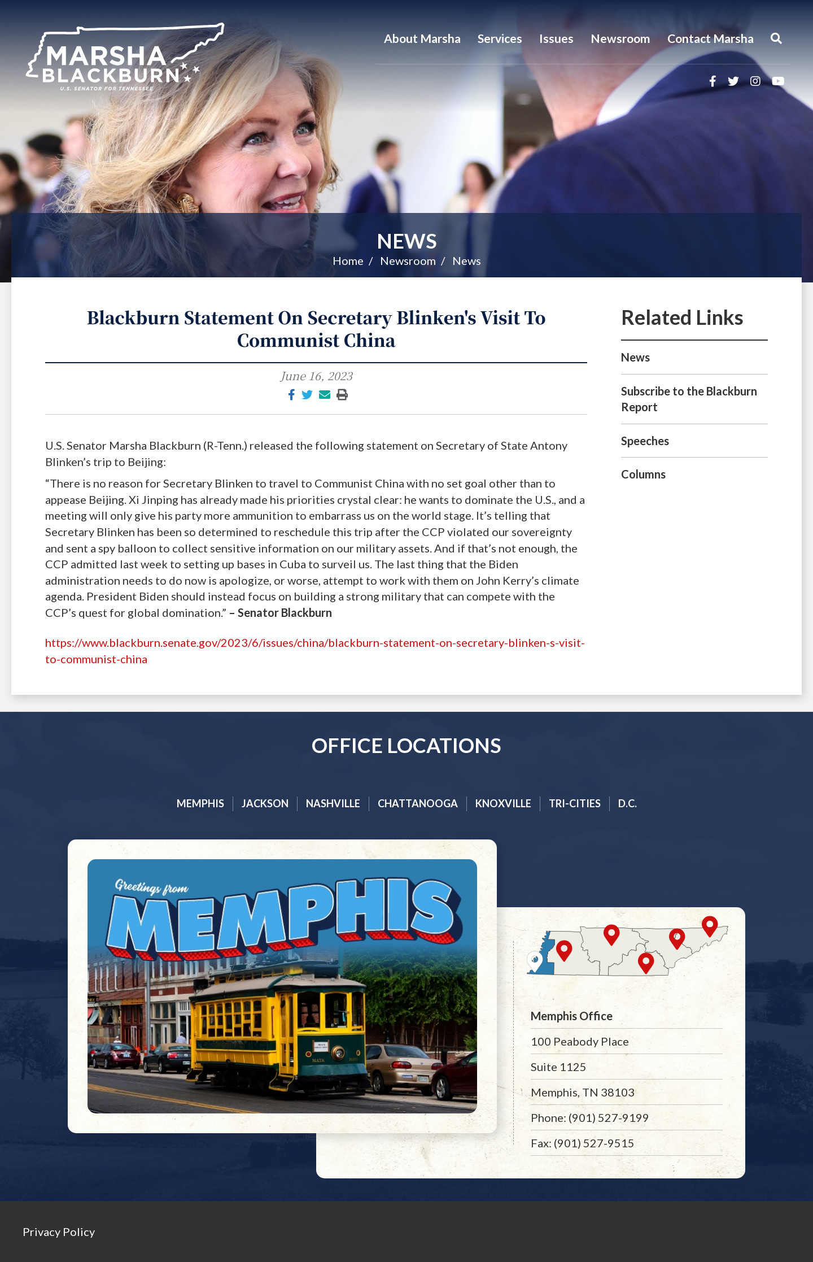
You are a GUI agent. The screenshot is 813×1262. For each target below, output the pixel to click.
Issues (556, 38)
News (407, 240)
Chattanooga (418, 803)
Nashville (333, 803)
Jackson (265, 803)
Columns (643, 474)
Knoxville (503, 803)
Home (348, 260)
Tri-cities (575, 803)
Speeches (645, 440)
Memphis (200, 803)
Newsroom (620, 38)
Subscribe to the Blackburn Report (689, 399)
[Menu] (776, 38)
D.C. (627, 803)
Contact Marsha (710, 38)
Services (500, 38)
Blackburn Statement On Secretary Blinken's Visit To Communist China (315, 328)
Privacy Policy (59, 1231)
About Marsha (422, 38)
